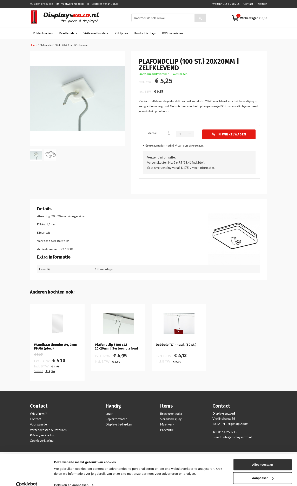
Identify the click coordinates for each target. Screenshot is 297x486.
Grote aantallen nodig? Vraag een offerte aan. (174, 145)
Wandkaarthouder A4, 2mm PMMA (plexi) (55, 346)
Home (33, 45)
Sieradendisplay (171, 419)
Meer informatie (202, 167)
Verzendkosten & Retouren (48, 430)
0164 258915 (231, 3)
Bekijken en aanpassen (71, 478)
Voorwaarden (39, 424)
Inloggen (262, 3)
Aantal (152, 133)
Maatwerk (167, 424)
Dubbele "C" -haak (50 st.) (176, 345)
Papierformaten (116, 419)
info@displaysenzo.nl (237, 437)
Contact (248, 3)
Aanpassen (262, 471)
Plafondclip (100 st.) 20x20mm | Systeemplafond (116, 346)
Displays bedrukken (118, 424)
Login (109, 413)
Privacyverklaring (42, 435)
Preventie (167, 430)
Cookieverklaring (42, 440)
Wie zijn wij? (38, 413)
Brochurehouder (171, 413)
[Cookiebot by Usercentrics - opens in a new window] (27, 478)
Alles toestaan (262, 457)
